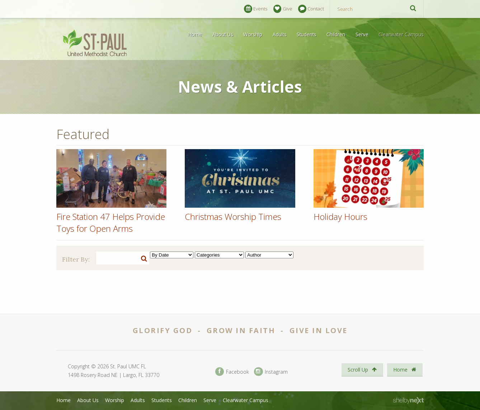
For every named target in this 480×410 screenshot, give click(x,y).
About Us (222, 34)
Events (255, 9)
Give (282, 9)
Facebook (232, 371)
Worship (252, 34)
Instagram (271, 371)
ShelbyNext (408, 400)
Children (335, 34)
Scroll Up (362, 369)
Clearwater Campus (401, 34)
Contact (311, 9)
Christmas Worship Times (233, 216)
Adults (280, 34)
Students (306, 34)
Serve (362, 34)
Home (195, 34)
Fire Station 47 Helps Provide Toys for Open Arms (110, 223)
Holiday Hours (340, 216)
